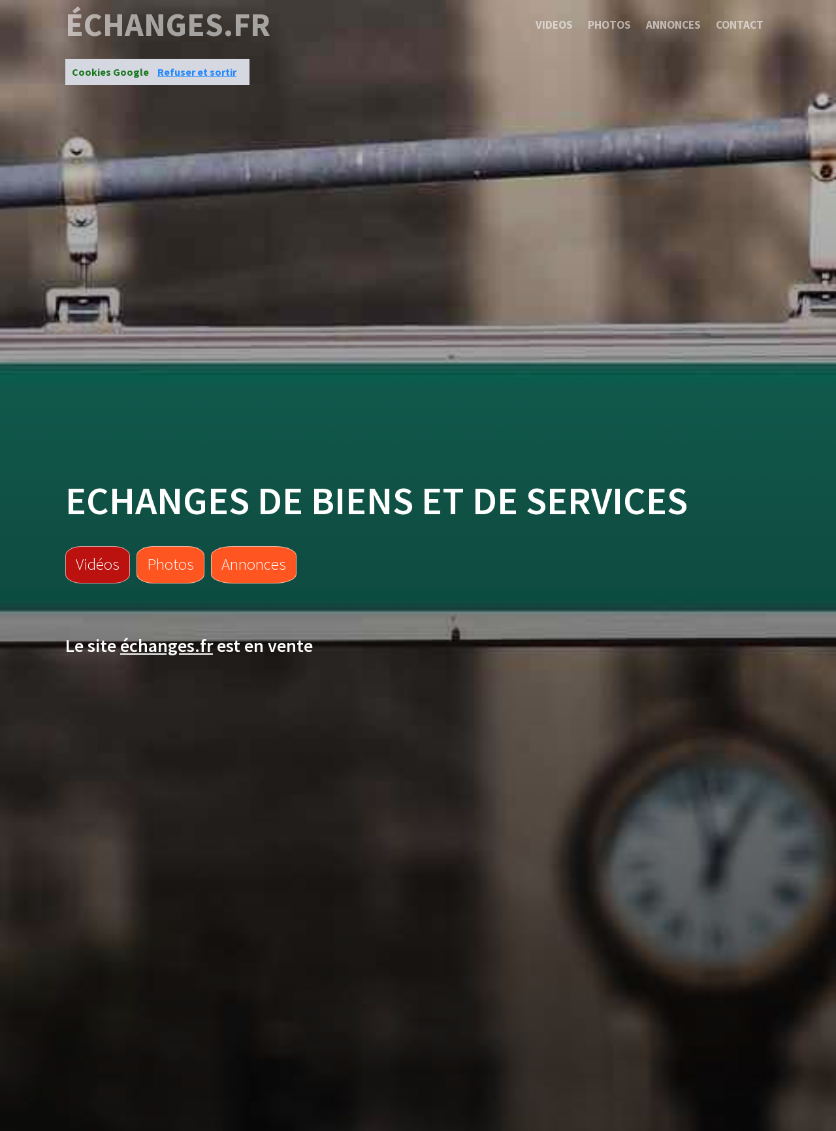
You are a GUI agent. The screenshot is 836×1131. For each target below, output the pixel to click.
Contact (740, 25)
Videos (554, 25)
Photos (609, 25)
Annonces (673, 25)
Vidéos (98, 563)
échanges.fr (167, 24)
